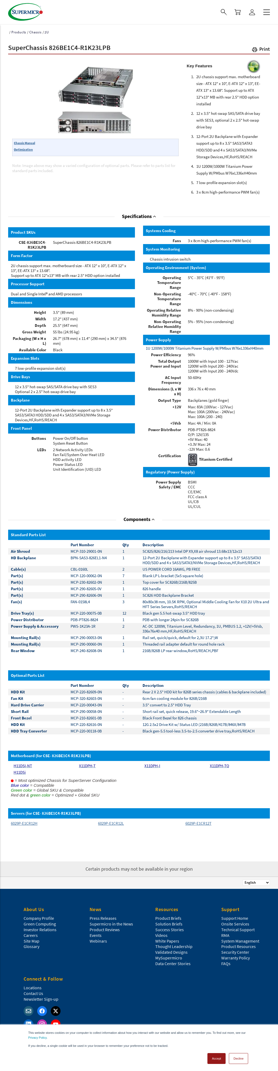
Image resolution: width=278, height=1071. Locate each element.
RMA (225, 935)
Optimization (23, 149)
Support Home (234, 918)
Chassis (35, 32)
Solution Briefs (168, 924)
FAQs (225, 963)
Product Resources (238, 946)
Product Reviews (105, 929)
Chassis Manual (24, 143)
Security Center (235, 952)
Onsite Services (235, 924)
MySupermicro (168, 958)
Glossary (31, 946)
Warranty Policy (235, 958)
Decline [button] (238, 1058)
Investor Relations (40, 929)
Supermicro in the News (111, 924)
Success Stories (169, 929)
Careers (31, 935)
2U (47, 32)
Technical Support (238, 929)
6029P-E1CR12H (24, 823)
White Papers (167, 941)
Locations (33, 987)
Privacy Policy (37, 1037)
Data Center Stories (173, 963)
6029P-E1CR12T (198, 823)
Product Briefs (168, 918)
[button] (260, 50)
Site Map (31, 941)
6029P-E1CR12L (111, 823)
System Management (240, 941)
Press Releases (103, 918)
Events (96, 935)
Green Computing (40, 924)
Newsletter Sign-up (41, 999)
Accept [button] (216, 1058)
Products (18, 32)
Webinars (98, 941)
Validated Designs (171, 952)
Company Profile (39, 918)
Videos (161, 935)
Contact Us (33, 993)
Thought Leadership (173, 946)
